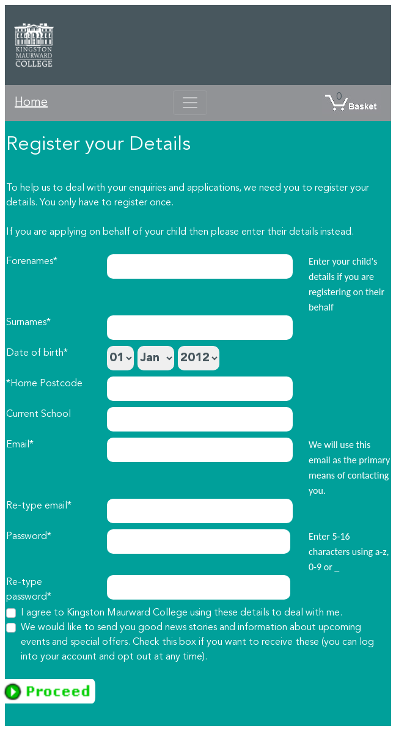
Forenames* (31, 261)
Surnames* (28, 323)
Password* (28, 537)
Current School (38, 414)
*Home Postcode (44, 384)
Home (31, 103)
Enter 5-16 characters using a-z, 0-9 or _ (349, 552)
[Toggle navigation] (190, 102)
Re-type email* (39, 506)
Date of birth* (37, 353)
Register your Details (98, 145)
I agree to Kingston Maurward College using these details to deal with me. (181, 613)
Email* (20, 445)
